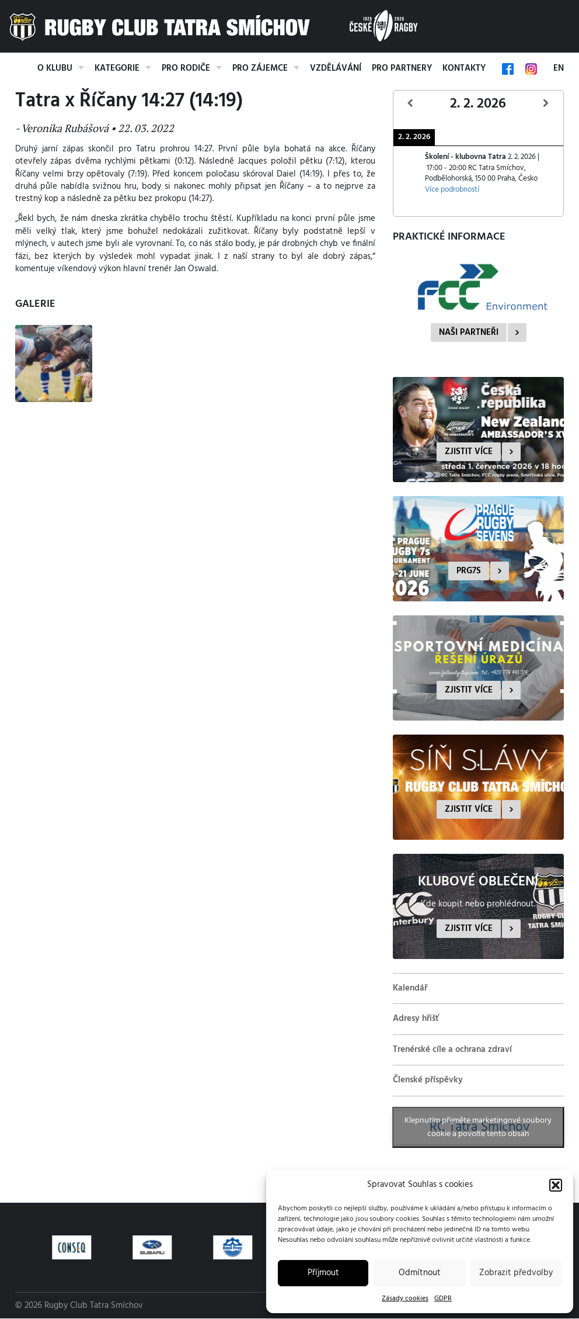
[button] (555, 1185)
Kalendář (410, 988)
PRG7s (468, 571)
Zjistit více (469, 452)
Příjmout (323, 1273)
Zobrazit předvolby (516, 1273)
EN (558, 68)
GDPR (443, 1298)
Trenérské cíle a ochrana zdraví (452, 1050)
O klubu (54, 68)
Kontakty (464, 68)
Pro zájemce (260, 68)
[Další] (546, 103)
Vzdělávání (335, 68)
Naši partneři (468, 333)
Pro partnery (402, 68)
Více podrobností (452, 190)
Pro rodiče (186, 68)
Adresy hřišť (416, 1019)
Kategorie (117, 68)
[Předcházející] (410, 103)
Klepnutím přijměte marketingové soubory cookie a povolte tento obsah (478, 1127)
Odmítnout (420, 1273)
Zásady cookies (405, 1298)
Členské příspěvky (428, 1080)
